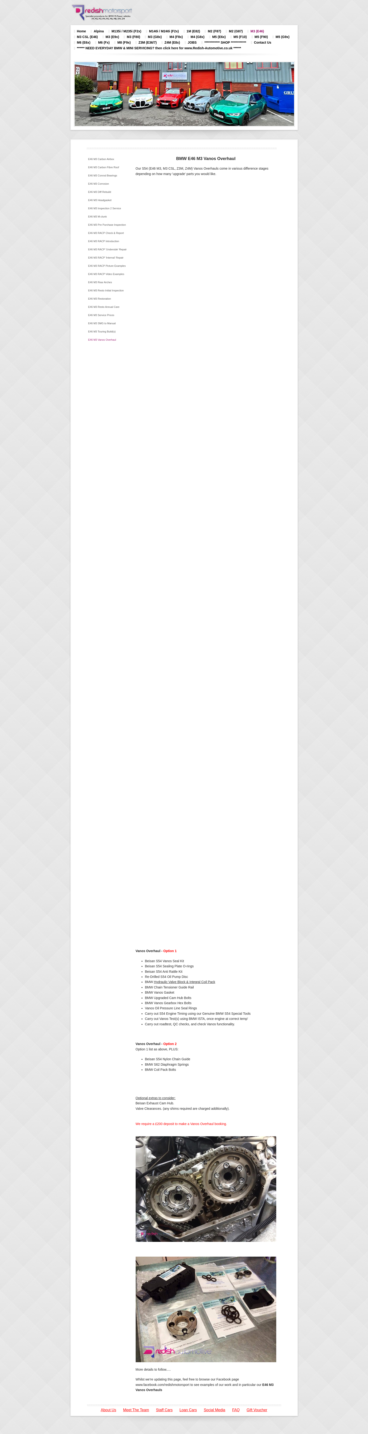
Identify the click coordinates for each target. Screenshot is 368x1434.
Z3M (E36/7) (147, 42)
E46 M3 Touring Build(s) (102, 331)
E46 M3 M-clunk (97, 216)
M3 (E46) (257, 31)
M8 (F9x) (124, 42)
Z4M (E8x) (172, 42)
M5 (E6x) (219, 37)
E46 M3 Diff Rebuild (99, 192)
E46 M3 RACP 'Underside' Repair (107, 249)
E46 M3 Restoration (99, 298)
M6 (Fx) (104, 42)
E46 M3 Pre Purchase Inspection (107, 224)
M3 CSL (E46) (87, 37)
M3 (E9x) (112, 37)
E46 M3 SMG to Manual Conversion (102, 325)
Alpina (99, 31)
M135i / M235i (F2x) (126, 31)
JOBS (192, 42)
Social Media (214, 1410)
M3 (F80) (133, 37)
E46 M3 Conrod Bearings (102, 175)
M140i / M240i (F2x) (164, 31)
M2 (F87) (214, 31)
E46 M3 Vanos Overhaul (102, 339)
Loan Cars (188, 1410)
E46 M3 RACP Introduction (103, 241)
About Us (108, 1410)
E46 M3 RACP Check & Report (106, 233)
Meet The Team (136, 1410)
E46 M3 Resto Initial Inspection (106, 290)
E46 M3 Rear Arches (100, 282)
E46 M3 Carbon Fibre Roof (103, 167)
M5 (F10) (240, 37)
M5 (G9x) (282, 37)
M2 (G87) (236, 31)
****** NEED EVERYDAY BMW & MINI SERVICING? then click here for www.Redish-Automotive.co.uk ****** (159, 48)
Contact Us (262, 42)
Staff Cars (164, 1410)
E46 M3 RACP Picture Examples (107, 265)
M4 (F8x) (176, 37)
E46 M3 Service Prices (101, 315)
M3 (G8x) (155, 37)
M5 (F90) (261, 37)
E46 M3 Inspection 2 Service (104, 208)
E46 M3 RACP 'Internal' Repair (106, 257)
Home (81, 31)
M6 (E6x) (84, 42)
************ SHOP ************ (225, 42)
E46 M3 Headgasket (100, 200)
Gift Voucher (257, 1410)
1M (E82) (193, 31)
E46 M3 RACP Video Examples (106, 274)
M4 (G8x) (197, 37)
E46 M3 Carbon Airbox (101, 159)
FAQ (236, 1410)
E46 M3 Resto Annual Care (103, 306)
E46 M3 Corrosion (98, 183)
